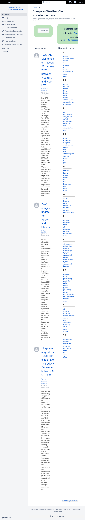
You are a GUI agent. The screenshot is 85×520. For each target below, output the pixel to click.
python (65, 283)
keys (64, 182)
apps (65, 69)
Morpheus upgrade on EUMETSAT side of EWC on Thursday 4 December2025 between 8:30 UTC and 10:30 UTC (50, 363)
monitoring (67, 205)
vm (64, 353)
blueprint (66, 91)
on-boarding (67, 246)
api (64, 67)
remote (65, 292)
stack (65, 327)
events (65, 147)
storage (66, 331)
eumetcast (67, 140)
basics (65, 89)
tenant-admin (67, 339)
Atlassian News (57, 511)
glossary (66, 158)
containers (67, 104)
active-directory (68, 58)
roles (65, 301)
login (65, 191)
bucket (65, 93)
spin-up (65, 318)
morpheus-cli (67, 210)
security (66, 311)
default (65, 119)
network (66, 220)
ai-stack (66, 65)
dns (64, 130)
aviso (65, 76)
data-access (67, 114)
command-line (68, 100)
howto (65, 175)
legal (65, 188)
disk (64, 126)
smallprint (66, 313)
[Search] (43, 2)
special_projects (68, 316)
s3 (64, 309)
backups (66, 86)
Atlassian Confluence (45, 509)
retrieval (66, 299)
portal (65, 276)
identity (65, 177)
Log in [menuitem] (81, 2)
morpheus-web (68, 212)
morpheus (66, 208)
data (64, 112)
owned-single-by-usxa (69, 501)
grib (64, 163)
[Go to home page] (6, 2)
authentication (68, 72)
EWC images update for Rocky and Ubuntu (45, 216)
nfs (64, 227)
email (65, 138)
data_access (67, 117)
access (65, 56)
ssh (64, 320)
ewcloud (66, 156)
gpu (64, 160)
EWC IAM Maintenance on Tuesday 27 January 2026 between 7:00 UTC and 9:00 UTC (49, 70)
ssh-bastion (67, 322)
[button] (3, 2)
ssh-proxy (66, 324)
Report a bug (76, 509)
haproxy (66, 171)
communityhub (68, 102)
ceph (65, 95)
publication (67, 281)
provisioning (67, 279)
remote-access (68, 294)
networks (66, 222)
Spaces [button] (11, 2)
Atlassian (57, 516)
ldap (64, 186)
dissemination (68, 128)
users (65, 350)
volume (65, 355)
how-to (65, 173)
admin (65, 61)
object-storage (68, 244)
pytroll (65, 285)
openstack (67, 248)
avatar (65, 74)
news (65, 225)
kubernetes (67, 184)
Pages (35, 7)
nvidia (65, 236)
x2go (65, 357)
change (65, 97)
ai (64, 63)
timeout (66, 341)
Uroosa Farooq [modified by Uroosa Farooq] (66, 19)
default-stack (67, 121)
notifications (67, 234)
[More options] (79, 7)
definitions (67, 123)
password (66, 274)
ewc (64, 149)
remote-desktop (68, 296)
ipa (64, 180)
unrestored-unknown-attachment (67, 346)
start (65, 329)
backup (65, 84)
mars (65, 203)
